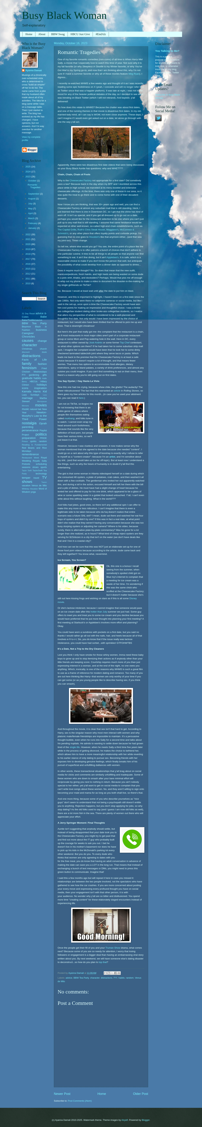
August (32, 198)
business (41, 329)
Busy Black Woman (64, 15)
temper (26, 477)
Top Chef (125, 342)
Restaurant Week (30, 458)
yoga (33, 492)
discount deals (34, 352)
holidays (42, 384)
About (41, 34)
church (43, 348)
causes (27, 340)
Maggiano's (112, 229)
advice (69, 977)
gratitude (27, 378)
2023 (28, 176)
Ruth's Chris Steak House (91, 229)
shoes (35, 467)
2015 (28, 268)
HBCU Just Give (80, 34)
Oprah (43, 423)
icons (25, 388)
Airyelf (124, 1120)
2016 (28, 264)
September (34, 193)
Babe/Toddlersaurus (32, 320)
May (30, 208)
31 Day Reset (28, 313)
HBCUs (33, 381)
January (32, 228)
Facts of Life (34, 359)
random (130, 977)
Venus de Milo (39, 485)
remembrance (30, 454)
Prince (25, 441)
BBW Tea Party (81, 977)
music (25, 408)
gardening (34, 375)
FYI (115, 977)
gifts (44, 375)
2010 (28, 283)
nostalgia (29, 423)
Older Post (140, 1094)
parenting (27, 426)
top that (103, 962)
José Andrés (95, 342)
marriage (27, 397)
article (117, 390)
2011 (28, 278)
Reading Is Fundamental (34, 445)
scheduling (41, 464)
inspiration (40, 388)
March (31, 218)
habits (121, 977)
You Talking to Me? (167, 50)
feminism (29, 368)
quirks (33, 441)
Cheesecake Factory (81, 180)
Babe (43, 316)
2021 (28, 239)
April (30, 213)
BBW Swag (58, 34)
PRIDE (43, 438)
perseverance (30, 430)
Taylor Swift (27, 471)
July (30, 203)
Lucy (45, 395)
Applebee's (112, 257)
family (26, 363)
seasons (26, 467)
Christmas (27, 348)
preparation (29, 437)
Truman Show (112, 947)
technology (41, 473)
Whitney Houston (30, 489)
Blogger (146, 1120)
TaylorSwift (37, 470)
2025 (28, 166)
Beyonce (26, 326)
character (95, 977)
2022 (28, 234)
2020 (28, 244)
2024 (28, 171)
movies (41, 405)
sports (44, 467)
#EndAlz (101, 34)
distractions (106, 977)
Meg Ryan (133, 73)
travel (36, 478)
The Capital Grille (67, 229)
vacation (26, 485)
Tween (44, 482)
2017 (28, 259)
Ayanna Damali (33, 70)
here (81, 398)
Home (28, 34)
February (33, 223)
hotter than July (99, 611)
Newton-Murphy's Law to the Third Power (34, 416)
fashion (42, 363)
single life (75, 747)
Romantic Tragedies (34, 186)
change (42, 340)
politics (41, 434)
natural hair (35, 409)
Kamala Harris (31, 391)
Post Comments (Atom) (80, 1100)
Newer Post (62, 1094)
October (32, 180)
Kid (45, 391)
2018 (28, 254)
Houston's (94, 237)
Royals (36, 460)
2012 (28, 273)
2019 (28, 249)
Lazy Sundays (30, 394)
